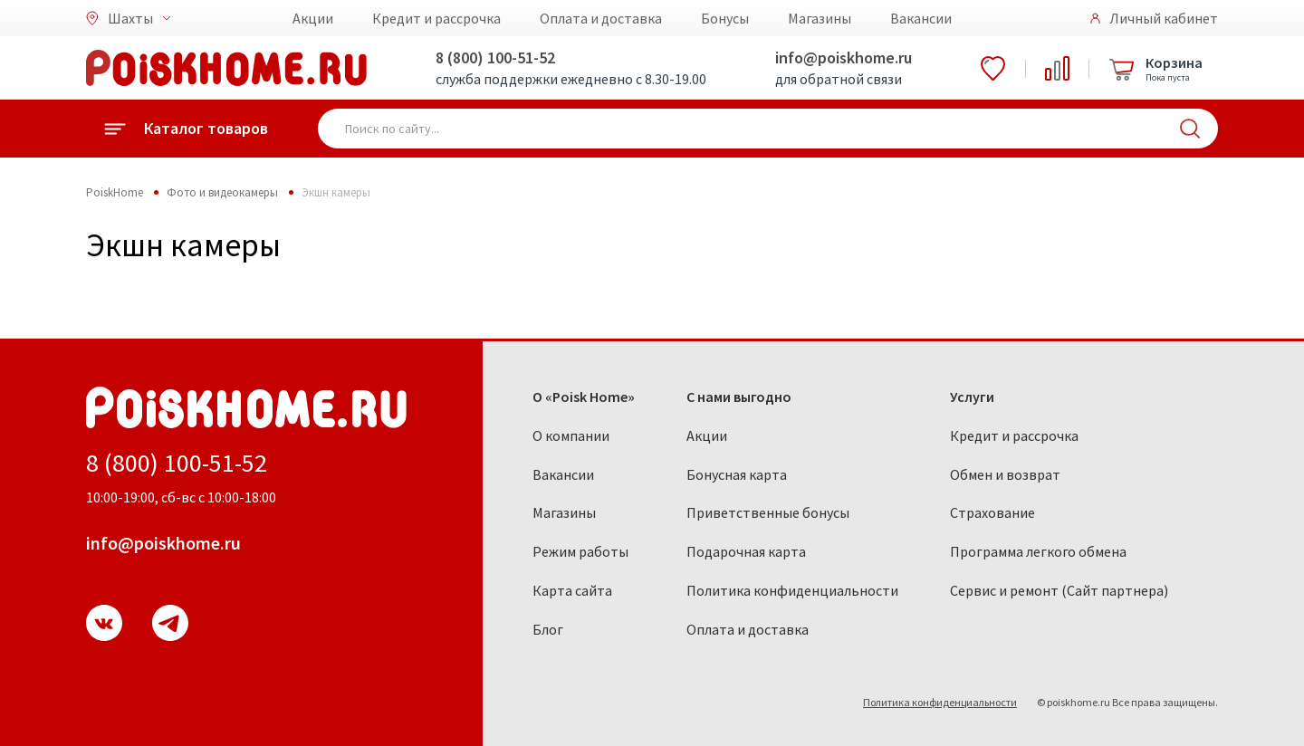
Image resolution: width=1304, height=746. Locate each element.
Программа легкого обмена (1038, 551)
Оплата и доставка (601, 18)
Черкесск (529, 319)
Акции (312, 18)
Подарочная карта (746, 551)
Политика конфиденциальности (792, 590)
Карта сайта (572, 590)
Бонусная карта (736, 474)
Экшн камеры (336, 192)
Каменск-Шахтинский (195, 299)
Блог (547, 629)
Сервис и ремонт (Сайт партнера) (1059, 590)
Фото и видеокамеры (222, 192)
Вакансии (921, 18)
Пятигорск (348, 319)
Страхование (992, 512)
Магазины (819, 18)
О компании (570, 435)
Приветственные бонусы (767, 512)
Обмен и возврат (1005, 474)
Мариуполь (167, 328)
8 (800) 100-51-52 (495, 57)
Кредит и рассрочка (436, 18)
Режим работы (580, 551)
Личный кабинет (1163, 18)
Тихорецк (528, 290)
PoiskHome (114, 192)
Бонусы (725, 18)
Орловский (350, 290)
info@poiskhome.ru (843, 57)
